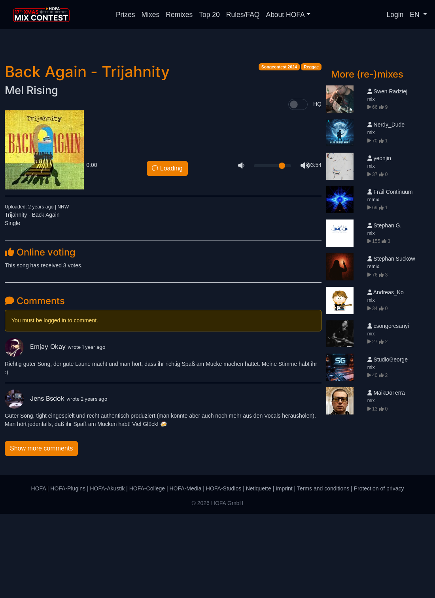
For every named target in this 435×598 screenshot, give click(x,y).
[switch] (298, 188)
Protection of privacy (379, 573)
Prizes (125, 15)
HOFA (38, 573)
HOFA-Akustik (107, 573)
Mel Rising (31, 174)
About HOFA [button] (285, 15)
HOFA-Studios (223, 573)
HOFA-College (147, 573)
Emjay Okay (36, 431)
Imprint (284, 573)
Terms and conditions (323, 573)
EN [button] (415, 15)
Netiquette (258, 573)
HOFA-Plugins (67, 573)
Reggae (311, 151)
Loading (167, 252)
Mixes (151, 15)
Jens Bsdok (35, 482)
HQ (317, 188)
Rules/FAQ (243, 15)
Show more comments (41, 532)
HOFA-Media (185, 573)
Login (395, 15)
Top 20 (209, 15)
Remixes (179, 15)
